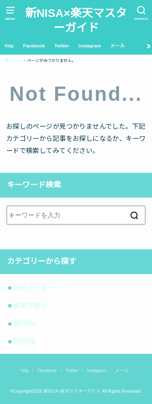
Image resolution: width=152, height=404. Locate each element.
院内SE (25, 341)
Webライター (34, 287)
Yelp (9, 45)
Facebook (34, 45)
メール (117, 45)
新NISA (25, 323)
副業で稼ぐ (30, 305)
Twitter (61, 45)
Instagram (90, 45)
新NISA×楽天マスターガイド (76, 20)
